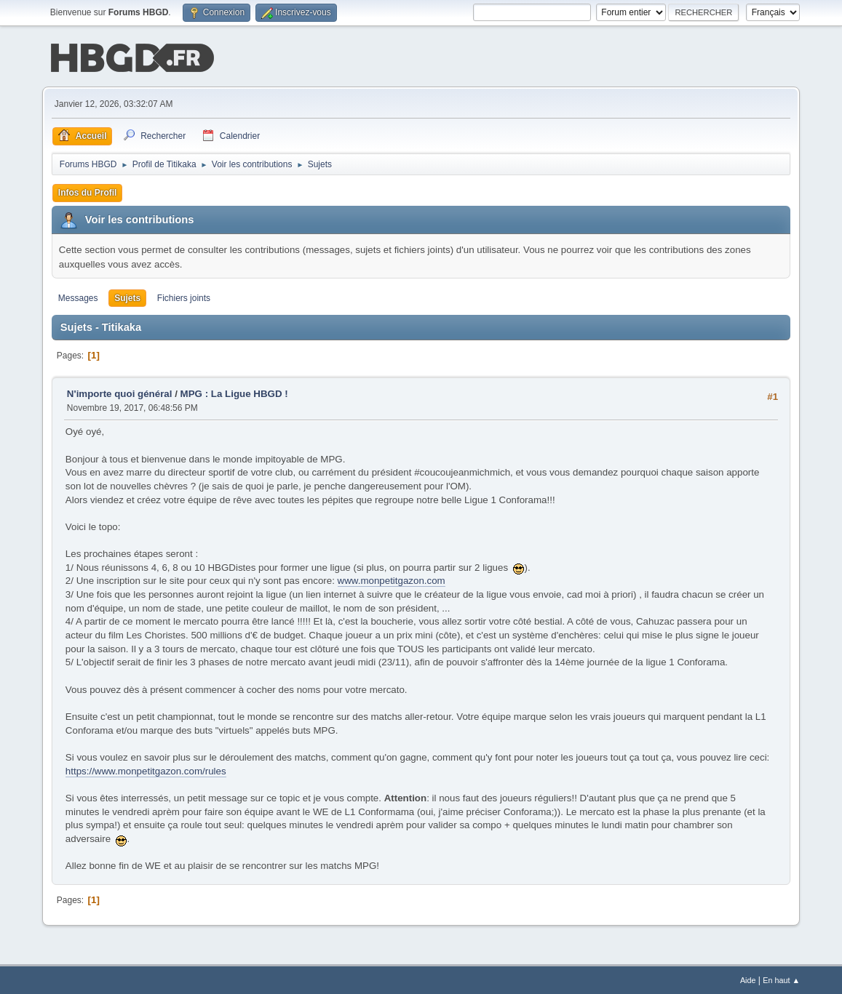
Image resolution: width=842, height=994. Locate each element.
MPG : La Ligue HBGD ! (234, 392)
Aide (748, 978)
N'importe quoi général (119, 392)
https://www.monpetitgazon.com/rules (145, 769)
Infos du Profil (87, 191)
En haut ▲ (781, 978)
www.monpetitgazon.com (391, 579)
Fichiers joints (183, 297)
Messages (78, 297)
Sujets (127, 297)
